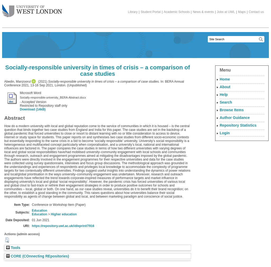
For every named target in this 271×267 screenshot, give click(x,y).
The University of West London (32, 8)
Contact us (256, 12)
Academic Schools (177, 12)
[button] (7, 240)
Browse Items (232, 110)
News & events (203, 12)
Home (225, 79)
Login (225, 133)
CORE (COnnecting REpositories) (37, 256)
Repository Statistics (238, 125)
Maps (242, 12)
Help (224, 94)
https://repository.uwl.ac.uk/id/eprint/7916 (63, 226)
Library (133, 12)
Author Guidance (235, 117)
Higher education (64, 214)
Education (39, 210)
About (225, 87)
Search (226, 102)
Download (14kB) (33, 109)
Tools (13, 248)
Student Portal (151, 12)
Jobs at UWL (226, 12)
